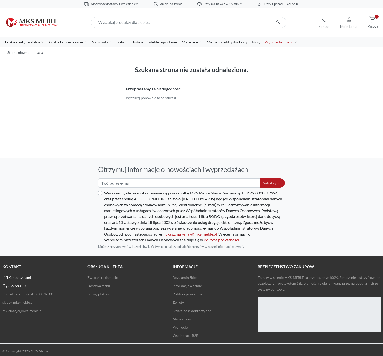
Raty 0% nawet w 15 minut (223, 4)
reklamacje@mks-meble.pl (22, 311)
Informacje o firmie (187, 286)
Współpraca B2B (185, 336)
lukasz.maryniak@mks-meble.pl (190, 234)
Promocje (180, 327)
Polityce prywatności (221, 239)
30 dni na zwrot (171, 4)
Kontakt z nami (19, 277)
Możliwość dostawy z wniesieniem (114, 4)
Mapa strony (182, 319)
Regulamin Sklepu (186, 277)
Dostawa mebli (98, 286)
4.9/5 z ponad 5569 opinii (281, 4)
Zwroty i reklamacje (102, 277)
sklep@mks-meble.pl (17, 302)
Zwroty (178, 302)
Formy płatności (99, 294)
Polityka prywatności (189, 294)
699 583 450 (17, 286)
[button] (324, 22)
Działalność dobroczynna (192, 311)
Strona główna (18, 52)
